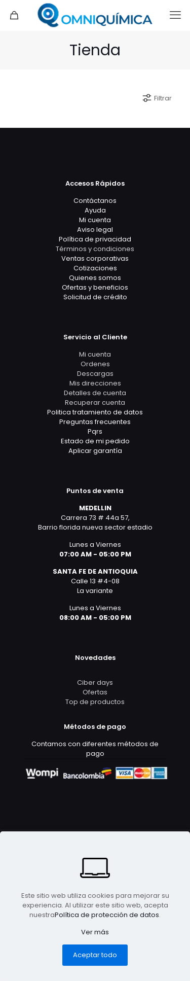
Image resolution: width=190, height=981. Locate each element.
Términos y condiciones (95, 249)
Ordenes (95, 364)
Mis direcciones (95, 383)
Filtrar (156, 97)
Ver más (95, 932)
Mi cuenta (95, 354)
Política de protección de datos (107, 915)
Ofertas (95, 692)
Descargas (95, 373)
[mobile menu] (176, 15)
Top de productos (95, 702)
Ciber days (95, 682)
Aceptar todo (95, 955)
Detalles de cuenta (95, 393)
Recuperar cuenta (95, 402)
